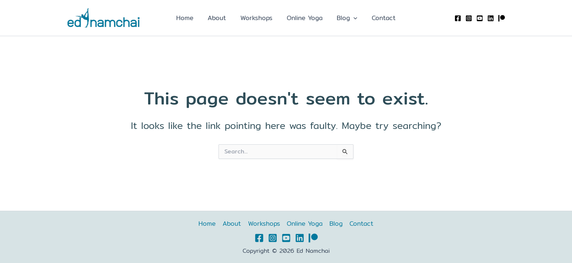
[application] (351, 18)
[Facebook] (458, 18)
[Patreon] (501, 18)
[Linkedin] (490, 18)
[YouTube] (479, 18)
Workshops (257, 18)
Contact (379, 18)
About (219, 18)
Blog (344, 18)
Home (189, 18)
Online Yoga (304, 18)
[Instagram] (468, 18)
